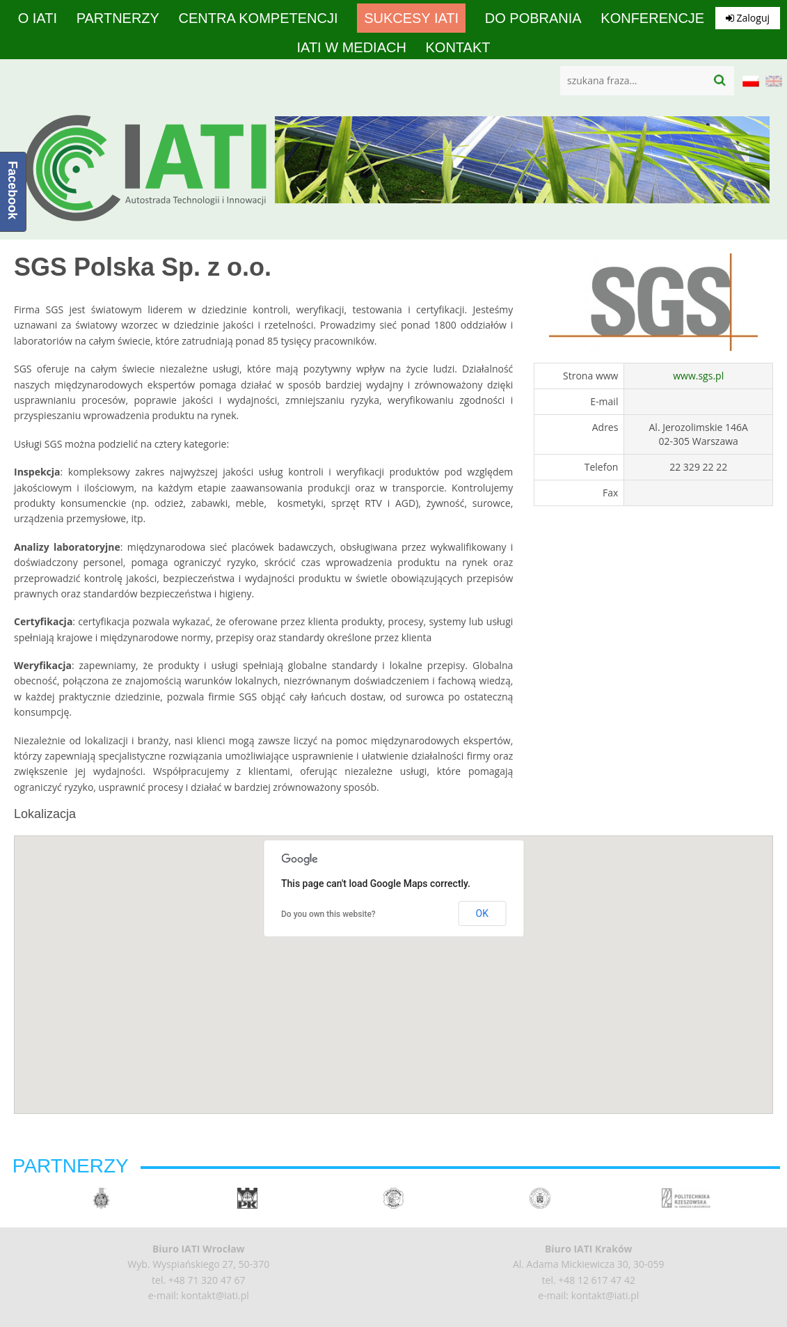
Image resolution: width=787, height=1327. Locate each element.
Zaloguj (748, 17)
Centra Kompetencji (258, 18)
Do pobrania (533, 18)
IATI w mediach (351, 47)
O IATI (37, 18)
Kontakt (458, 47)
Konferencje (652, 18)
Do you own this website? (328, 914)
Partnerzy (118, 18)
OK (482, 913)
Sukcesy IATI (411, 18)
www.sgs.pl (698, 375)
